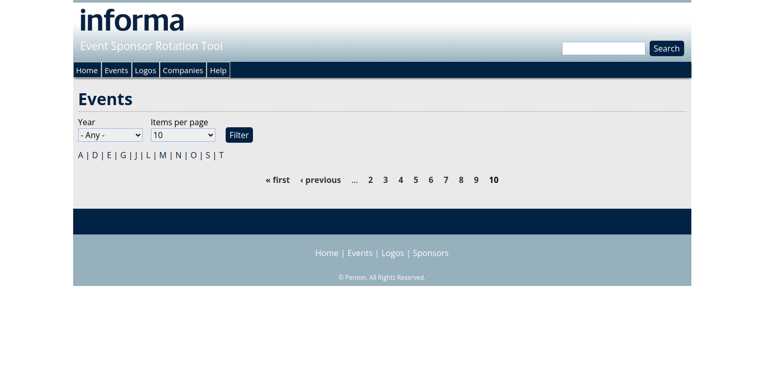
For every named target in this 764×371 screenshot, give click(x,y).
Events (116, 70)
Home (87, 70)
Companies (183, 70)
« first (277, 179)
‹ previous (320, 179)
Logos (145, 70)
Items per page (180, 122)
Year (86, 122)
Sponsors (431, 253)
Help (218, 70)
